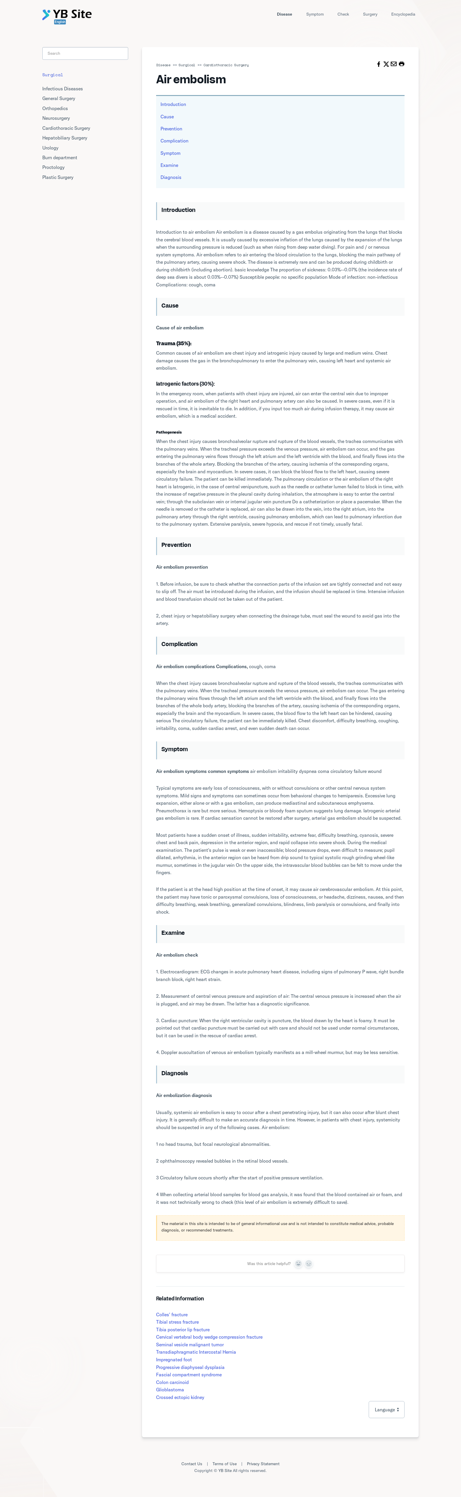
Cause (167, 117)
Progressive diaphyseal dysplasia (190, 1367)
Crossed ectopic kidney (180, 1397)
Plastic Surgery (58, 177)
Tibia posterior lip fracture (183, 1329)
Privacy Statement (263, 1463)
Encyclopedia (403, 14)
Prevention (171, 129)
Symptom (315, 14)
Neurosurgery (56, 118)
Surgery (370, 14)
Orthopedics (55, 108)
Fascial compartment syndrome (189, 1374)
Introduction (173, 104)
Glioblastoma (170, 1390)
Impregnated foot (174, 1359)
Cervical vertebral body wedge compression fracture (209, 1337)
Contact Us (191, 1463)
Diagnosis (171, 177)
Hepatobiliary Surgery (64, 138)
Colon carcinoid (172, 1382)
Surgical (187, 64)
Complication (174, 141)
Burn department (59, 157)
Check (343, 14)
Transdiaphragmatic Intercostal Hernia (196, 1352)
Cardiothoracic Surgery (226, 64)
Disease (284, 14)
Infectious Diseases (62, 89)
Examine (169, 165)
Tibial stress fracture (177, 1322)
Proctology (53, 167)
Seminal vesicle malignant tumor (190, 1344)
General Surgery (58, 98)
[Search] (85, 53)
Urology (50, 148)
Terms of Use (225, 1463)
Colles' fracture (172, 1314)
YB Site (225, 1470)
